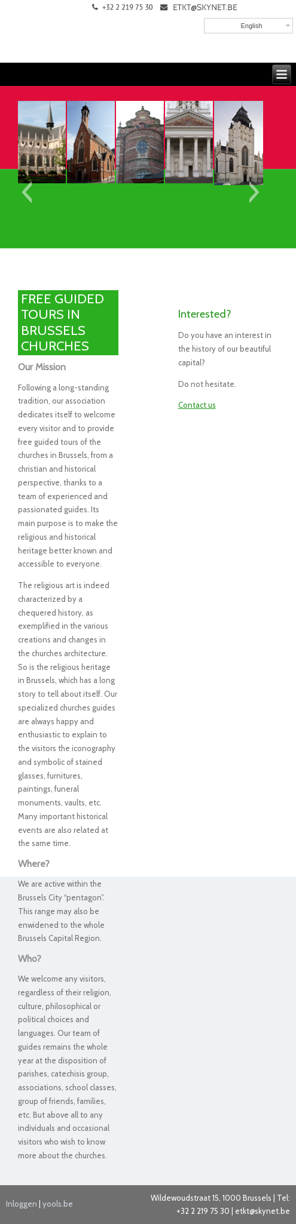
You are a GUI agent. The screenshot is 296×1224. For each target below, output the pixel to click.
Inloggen (21, 1203)
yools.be (57, 1203)
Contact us (197, 405)
